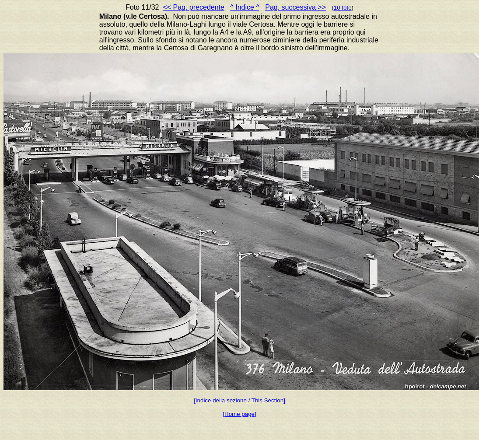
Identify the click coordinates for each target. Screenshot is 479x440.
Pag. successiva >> (295, 7)
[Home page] (239, 414)
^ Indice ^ (244, 7)
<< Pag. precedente (193, 7)
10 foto (343, 7)
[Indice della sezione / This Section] (239, 400)
